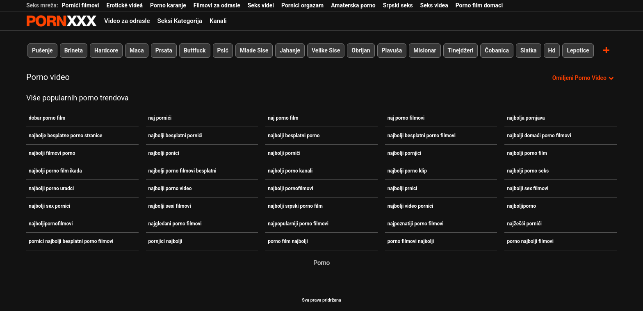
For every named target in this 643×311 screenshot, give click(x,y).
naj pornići (160, 118)
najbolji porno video (170, 188)
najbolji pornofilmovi (290, 188)
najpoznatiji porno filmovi (416, 224)
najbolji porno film (527, 153)
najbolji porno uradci (51, 188)
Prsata (163, 50)
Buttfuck (195, 50)
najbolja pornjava (526, 118)
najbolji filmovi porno (52, 153)
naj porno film (283, 118)
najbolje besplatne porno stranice (65, 135)
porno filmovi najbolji (411, 241)
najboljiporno (521, 206)
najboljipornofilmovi (51, 224)
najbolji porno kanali (290, 171)
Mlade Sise (254, 50)
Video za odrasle (127, 21)
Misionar (424, 50)
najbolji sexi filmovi (169, 206)
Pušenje (42, 50)
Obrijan (360, 50)
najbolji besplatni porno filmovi (422, 135)
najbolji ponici (163, 153)
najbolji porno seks (528, 171)
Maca (137, 50)
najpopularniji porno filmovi (298, 224)
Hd (552, 50)
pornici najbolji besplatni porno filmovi (71, 241)
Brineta (73, 50)
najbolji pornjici (405, 153)
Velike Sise (326, 50)
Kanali (218, 21)
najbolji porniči (284, 153)
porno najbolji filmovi (530, 241)
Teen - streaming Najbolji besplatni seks (61, 21)
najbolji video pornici (410, 206)
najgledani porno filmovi (175, 224)
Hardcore (106, 50)
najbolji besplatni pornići (175, 135)
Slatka (528, 50)
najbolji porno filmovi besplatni (182, 171)
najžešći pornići (524, 224)
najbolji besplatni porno (293, 135)
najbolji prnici (402, 188)
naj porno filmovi (406, 118)
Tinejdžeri (461, 50)
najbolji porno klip (407, 171)
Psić (222, 50)
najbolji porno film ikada (55, 171)
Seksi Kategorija (179, 21)
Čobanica (497, 50)
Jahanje (290, 50)
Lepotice (578, 50)
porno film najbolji (288, 241)
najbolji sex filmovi (527, 188)
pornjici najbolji (165, 241)
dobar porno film (47, 118)
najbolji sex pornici (49, 206)
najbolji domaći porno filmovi (539, 135)
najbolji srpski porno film (295, 206)
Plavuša (392, 50)
